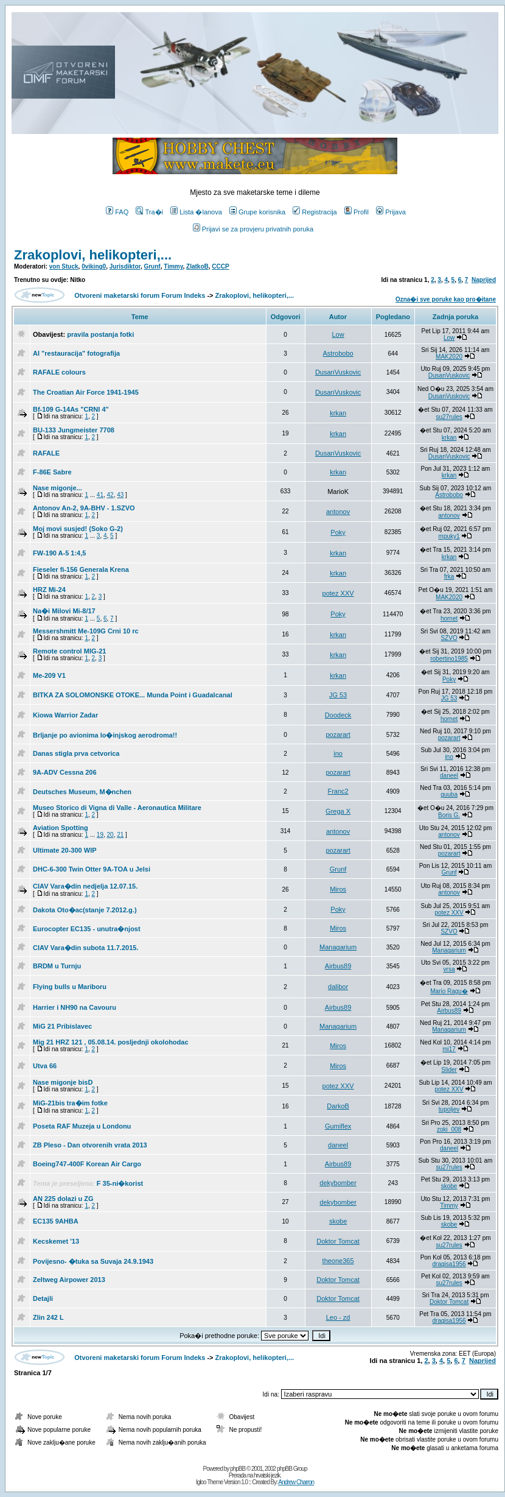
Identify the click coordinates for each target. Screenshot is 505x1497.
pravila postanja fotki (100, 334)
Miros (338, 889)
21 (120, 834)
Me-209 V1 (49, 675)
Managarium (338, 947)
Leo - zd (338, 1317)
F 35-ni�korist (120, 1183)
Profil (356, 212)
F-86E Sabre (52, 472)
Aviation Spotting (60, 827)
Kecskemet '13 (56, 1241)
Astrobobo (338, 353)
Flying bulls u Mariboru (69, 986)
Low (338, 334)
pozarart (338, 734)
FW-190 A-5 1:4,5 (59, 553)
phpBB (237, 1468)
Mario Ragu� (449, 991)
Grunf (152, 266)
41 (100, 494)
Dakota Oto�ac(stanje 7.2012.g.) (85, 910)
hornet (449, 618)
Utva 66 (45, 1065)
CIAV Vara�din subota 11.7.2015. (85, 947)
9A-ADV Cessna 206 (65, 772)
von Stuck (63, 266)
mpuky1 (449, 536)
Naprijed (484, 280)
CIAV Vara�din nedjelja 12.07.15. (85, 886)
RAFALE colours (59, 372)
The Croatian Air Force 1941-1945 (86, 392)
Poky (337, 532)
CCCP (220, 266)
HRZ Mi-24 (49, 589)
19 (100, 834)
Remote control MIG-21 (69, 651)
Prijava (391, 212)
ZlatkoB (197, 266)
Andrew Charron (296, 1482)
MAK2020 (449, 356)
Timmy (173, 266)
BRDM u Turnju (57, 966)
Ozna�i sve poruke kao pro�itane (445, 299)
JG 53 (338, 695)
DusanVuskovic (338, 372)
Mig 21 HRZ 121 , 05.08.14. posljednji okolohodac (111, 1042)
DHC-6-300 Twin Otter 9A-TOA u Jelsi (91, 869)
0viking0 (94, 266)
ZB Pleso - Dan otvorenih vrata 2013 (90, 1145)
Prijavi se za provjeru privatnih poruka (253, 229)
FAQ (117, 212)
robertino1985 (449, 658)
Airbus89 (338, 966)
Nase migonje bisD (62, 1082)
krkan (338, 413)
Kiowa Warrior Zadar (65, 715)
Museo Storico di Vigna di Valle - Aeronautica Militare (117, 807)
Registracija (314, 212)
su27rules (449, 417)
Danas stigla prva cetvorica (76, 753)
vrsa (449, 969)
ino (338, 753)
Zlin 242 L (48, 1317)
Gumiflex (338, 1126)
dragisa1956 (449, 1264)
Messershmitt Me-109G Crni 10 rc (86, 631)
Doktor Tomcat (338, 1241)
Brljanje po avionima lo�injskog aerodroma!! (105, 735)
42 (110, 494)
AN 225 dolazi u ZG (63, 1198)
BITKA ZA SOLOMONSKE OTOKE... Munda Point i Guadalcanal (132, 695)
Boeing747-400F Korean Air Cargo (87, 1164)
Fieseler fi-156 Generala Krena (81, 569)
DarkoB (338, 1106)
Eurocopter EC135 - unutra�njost (87, 928)
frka (449, 576)
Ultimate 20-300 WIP (65, 850)
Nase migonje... (57, 487)
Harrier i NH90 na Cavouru (74, 1007)
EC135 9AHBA (55, 1221)
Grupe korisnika (257, 212)
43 (120, 494)
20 (110, 834)
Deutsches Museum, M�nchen (82, 791)
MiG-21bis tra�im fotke (70, 1103)
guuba (449, 794)
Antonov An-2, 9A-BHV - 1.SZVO (84, 508)
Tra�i (149, 212)
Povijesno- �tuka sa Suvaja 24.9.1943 (93, 1261)
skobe (449, 1186)
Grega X (338, 811)
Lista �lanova (196, 212)
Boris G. (449, 815)
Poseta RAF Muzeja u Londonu (82, 1126)
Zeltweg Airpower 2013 (69, 1279)
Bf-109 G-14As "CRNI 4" (71, 409)
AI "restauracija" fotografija (76, 353)
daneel (449, 775)
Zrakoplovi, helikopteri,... (93, 254)
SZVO (449, 638)
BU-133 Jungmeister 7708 (73, 430)
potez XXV (338, 593)
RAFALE (46, 453)
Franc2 (337, 791)
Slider (449, 1069)
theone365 (338, 1260)
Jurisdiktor (125, 266)
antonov (338, 511)
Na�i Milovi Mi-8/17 (64, 611)
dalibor (338, 986)
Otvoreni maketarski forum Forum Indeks (139, 295)
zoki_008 (449, 1129)
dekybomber (338, 1182)
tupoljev (449, 1109)
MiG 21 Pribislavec (62, 1026)
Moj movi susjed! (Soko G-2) (78, 528)
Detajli (43, 1298)
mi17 (449, 1049)
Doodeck (338, 715)
